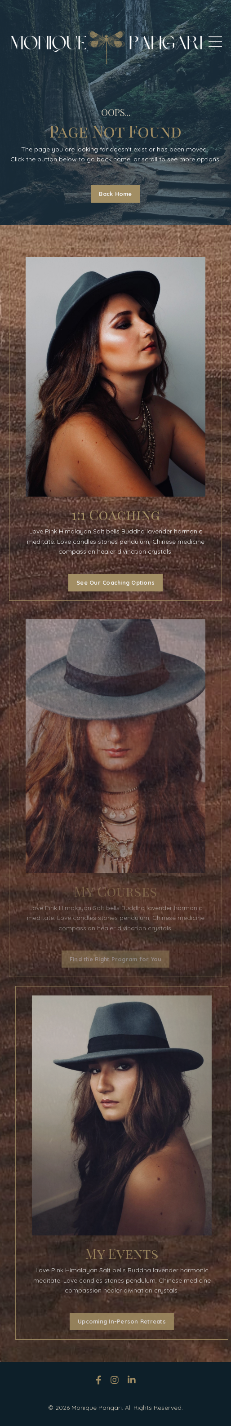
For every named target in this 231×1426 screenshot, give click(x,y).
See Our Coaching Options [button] (114, 582)
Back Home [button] (115, 193)
